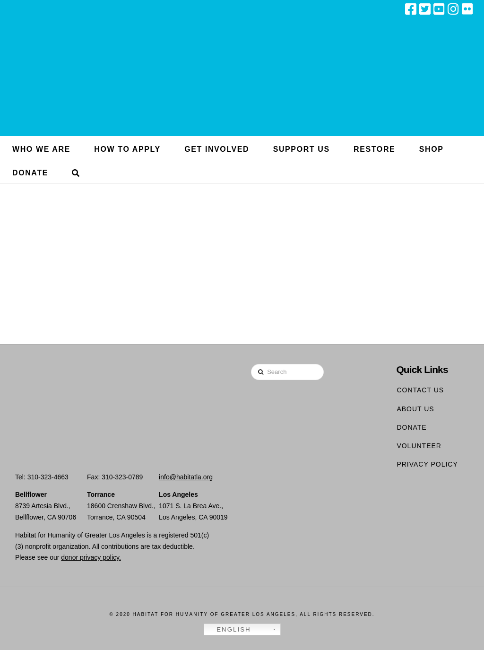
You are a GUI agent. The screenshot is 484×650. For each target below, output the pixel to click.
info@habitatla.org (186, 477)
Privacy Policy (427, 464)
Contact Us (420, 390)
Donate (411, 427)
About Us (415, 409)
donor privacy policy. (91, 557)
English (229, 629)
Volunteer (419, 446)
